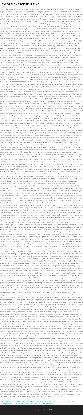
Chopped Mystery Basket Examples (31, 401)
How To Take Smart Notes (51, 401)
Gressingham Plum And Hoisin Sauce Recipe (14, 404)
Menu (79, 4)
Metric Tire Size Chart (68, 401)
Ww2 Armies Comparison (47, 404)
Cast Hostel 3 (34, 404)
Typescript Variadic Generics (9, 401)
